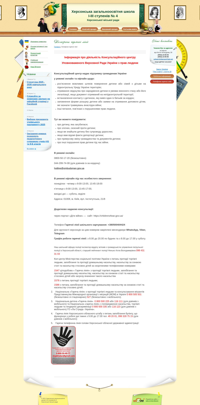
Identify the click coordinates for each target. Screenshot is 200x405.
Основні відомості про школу (38, 47)
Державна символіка (38, 42)
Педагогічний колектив (35, 54)
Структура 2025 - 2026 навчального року (36, 85)
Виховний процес (110, 29)
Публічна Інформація (162, 76)
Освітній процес (89, 29)
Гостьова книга (130, 29)
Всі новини (30, 148)
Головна (73, 29)
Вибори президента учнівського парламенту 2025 (37, 122)
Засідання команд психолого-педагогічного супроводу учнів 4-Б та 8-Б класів (38, 138)
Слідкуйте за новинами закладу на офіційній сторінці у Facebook (38, 100)
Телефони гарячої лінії (162, 81)
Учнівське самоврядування (36, 61)
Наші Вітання (35, 67)
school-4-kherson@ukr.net (163, 59)
